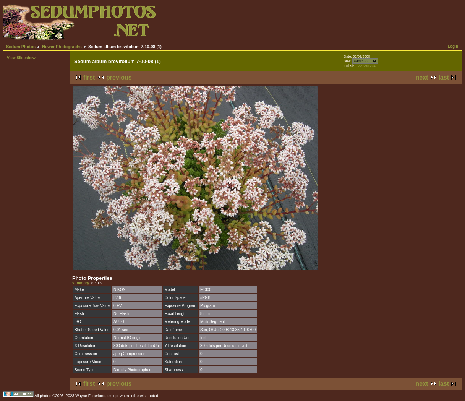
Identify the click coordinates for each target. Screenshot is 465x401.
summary (80, 283)
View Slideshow (21, 58)
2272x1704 (367, 66)
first (89, 77)
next (422, 77)
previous (119, 77)
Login (453, 46)
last (443, 77)
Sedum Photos (21, 46)
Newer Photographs (62, 46)
